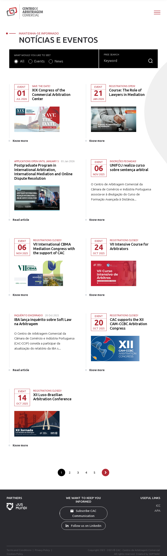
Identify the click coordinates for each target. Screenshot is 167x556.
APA (157, 510)
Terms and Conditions (19, 550)
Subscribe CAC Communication (83, 513)
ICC (158, 505)
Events (39, 61)
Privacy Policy (42, 550)
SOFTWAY (154, 553)
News (59, 61)
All (22, 61)
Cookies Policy (15, 553)
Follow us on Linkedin (83, 525)
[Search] (125, 61)
